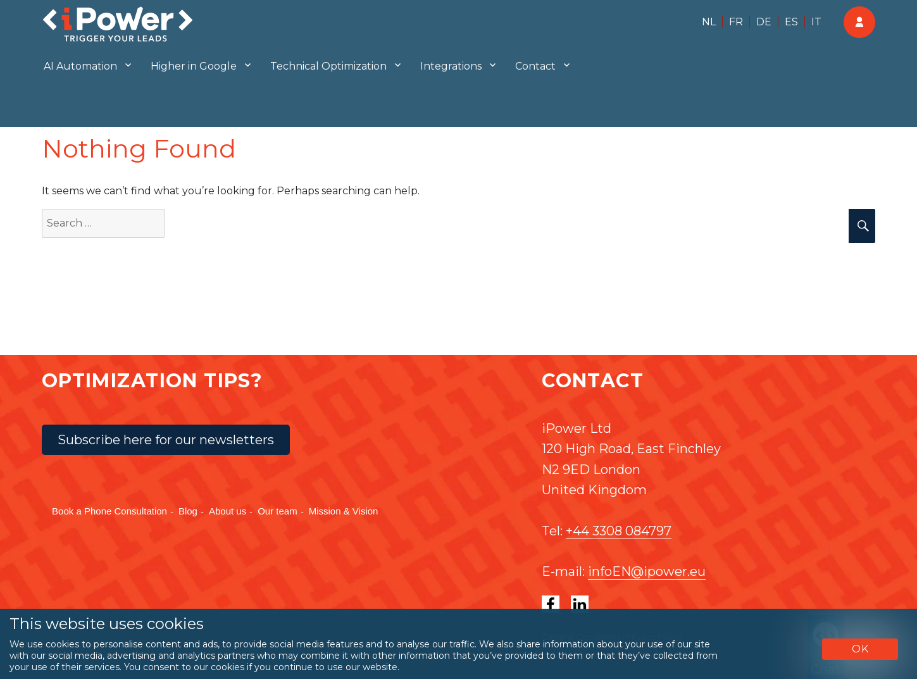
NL (709, 22)
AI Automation (80, 66)
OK (860, 649)
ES (791, 22)
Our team (277, 511)
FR (736, 22)
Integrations (451, 66)
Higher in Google (194, 66)
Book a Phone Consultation (109, 511)
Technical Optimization (328, 66)
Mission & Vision (343, 511)
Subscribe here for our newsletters (166, 439)
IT (816, 22)
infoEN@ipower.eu (647, 571)
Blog (187, 511)
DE (763, 22)
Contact (535, 66)
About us (227, 511)
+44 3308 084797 (618, 531)
